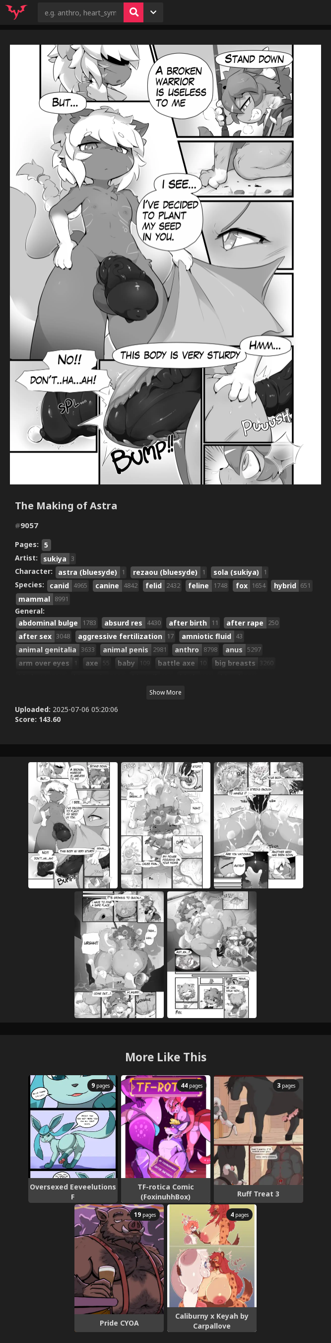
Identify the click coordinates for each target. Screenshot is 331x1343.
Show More (165, 692)
